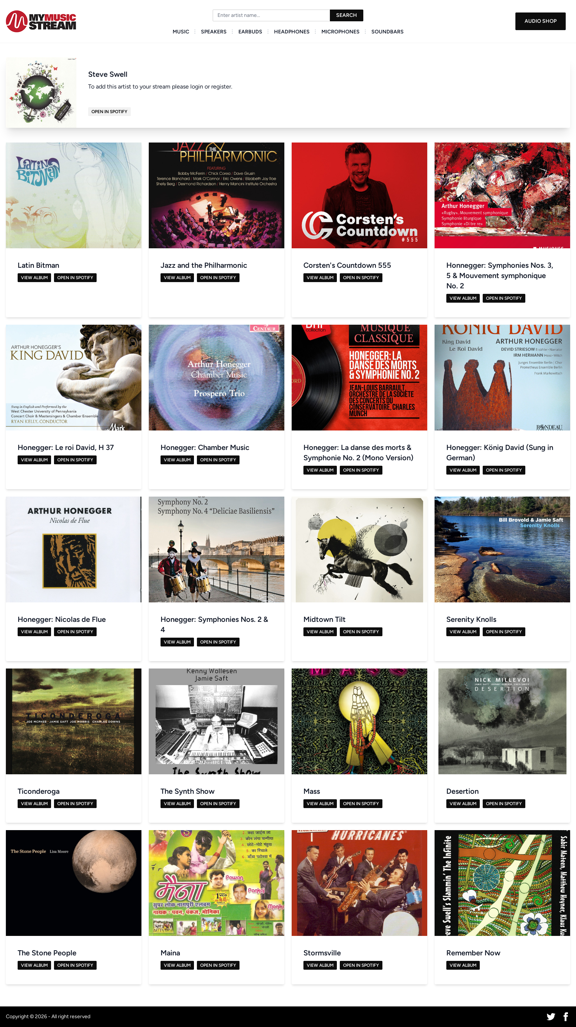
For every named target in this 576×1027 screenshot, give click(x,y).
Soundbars (387, 32)
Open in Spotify (109, 111)
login (196, 86)
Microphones (340, 32)
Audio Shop (541, 21)
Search (346, 15)
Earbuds (250, 32)
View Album (34, 277)
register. (221, 86)
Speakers (214, 32)
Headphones (292, 32)
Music (181, 32)
